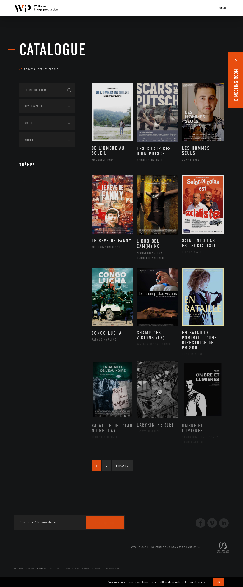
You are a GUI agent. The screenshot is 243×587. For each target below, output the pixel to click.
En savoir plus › (195, 582)
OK (218, 582)
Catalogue (52, 49)
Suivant (122, 466)
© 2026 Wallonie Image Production (36, 568)
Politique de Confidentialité (82, 568)
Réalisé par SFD (115, 568)
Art (26, 181)
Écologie (30, 210)
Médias (29, 239)
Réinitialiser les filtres (38, 69)
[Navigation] (224, 8)
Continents (32, 195)
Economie (31, 225)
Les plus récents (207, 62)
